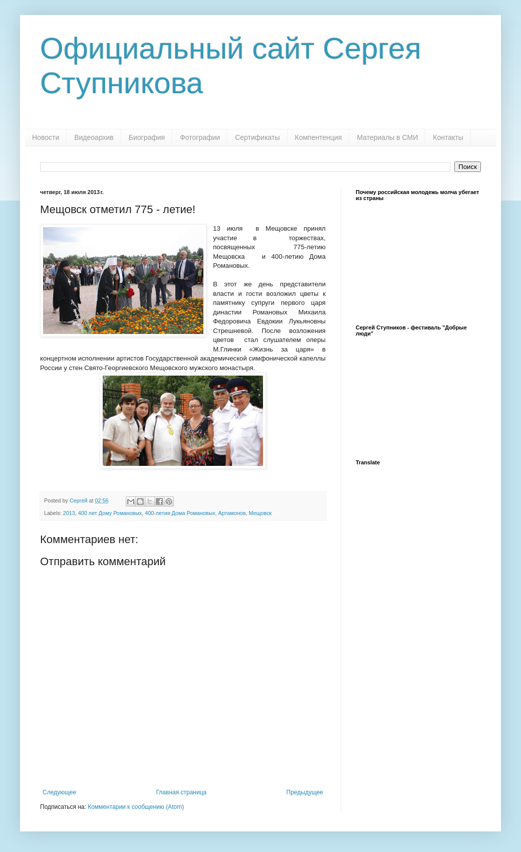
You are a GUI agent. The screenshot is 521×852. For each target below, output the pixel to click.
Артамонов (231, 513)
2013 (69, 513)
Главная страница (181, 792)
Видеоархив (94, 137)
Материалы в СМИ (387, 137)
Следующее (59, 792)
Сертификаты (257, 137)
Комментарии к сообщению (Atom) (136, 806)
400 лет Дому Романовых (110, 513)
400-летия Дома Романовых (180, 513)
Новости (45, 137)
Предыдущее (305, 792)
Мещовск (260, 513)
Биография (147, 137)
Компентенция (318, 137)
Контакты (448, 137)
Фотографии (200, 137)
